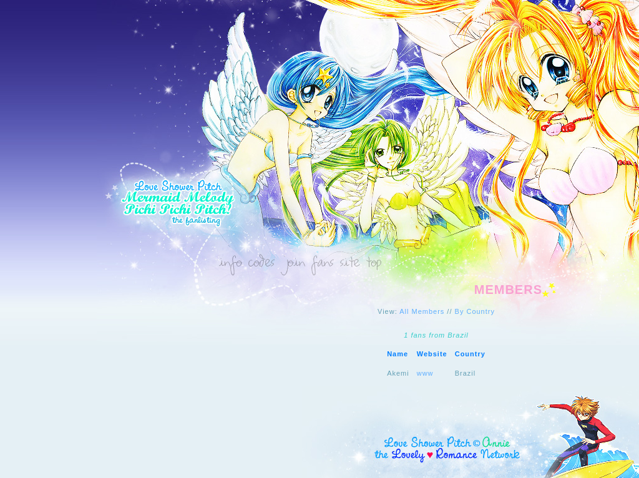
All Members (421, 311)
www (425, 373)
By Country (475, 311)
